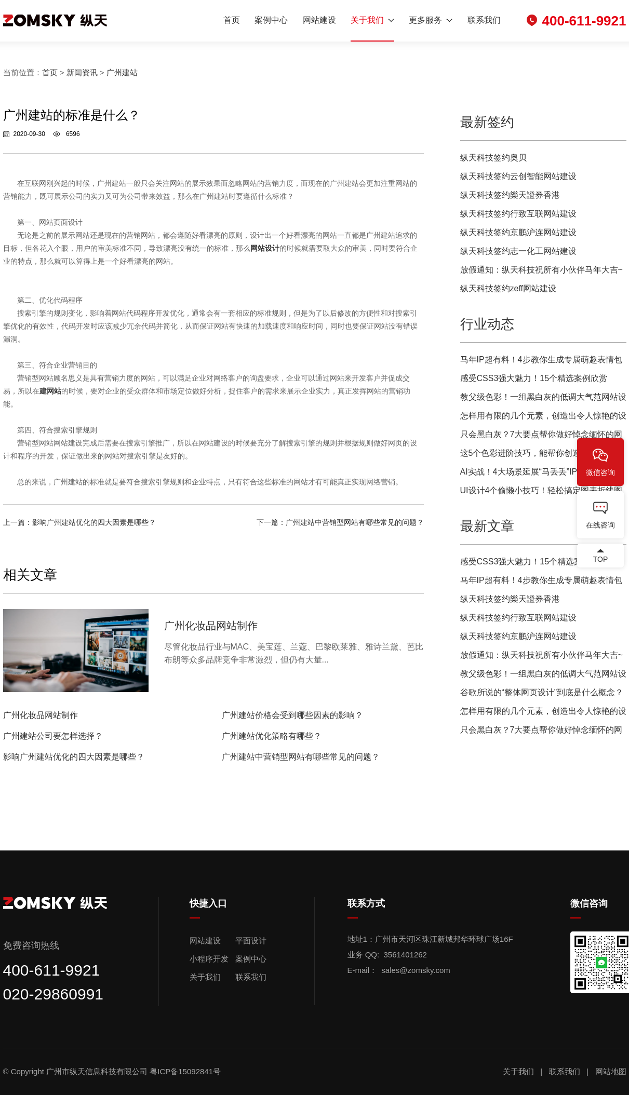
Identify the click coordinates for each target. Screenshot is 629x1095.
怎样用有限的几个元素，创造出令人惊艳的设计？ (543, 418)
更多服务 (425, 20)
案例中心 (271, 20)
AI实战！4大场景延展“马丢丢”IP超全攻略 (535, 471)
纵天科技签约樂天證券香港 (510, 195)
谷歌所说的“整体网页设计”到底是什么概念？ (542, 692)
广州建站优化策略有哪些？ (272, 736)
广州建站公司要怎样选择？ (53, 736)
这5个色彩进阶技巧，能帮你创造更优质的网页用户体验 (541, 456)
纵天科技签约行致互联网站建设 (518, 213)
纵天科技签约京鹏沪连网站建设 (518, 232)
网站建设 (319, 20)
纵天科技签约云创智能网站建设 (518, 176)
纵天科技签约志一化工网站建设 (518, 251)
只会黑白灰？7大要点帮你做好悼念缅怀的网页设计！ (541, 437)
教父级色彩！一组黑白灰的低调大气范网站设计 (543, 400)
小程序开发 (209, 958)
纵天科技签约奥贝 (493, 157)
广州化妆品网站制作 (40, 715)
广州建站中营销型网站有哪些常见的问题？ (355, 522)
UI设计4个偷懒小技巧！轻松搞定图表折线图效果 (541, 493)
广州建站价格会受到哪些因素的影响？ (292, 715)
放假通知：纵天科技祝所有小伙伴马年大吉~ (541, 269)
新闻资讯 (82, 72)
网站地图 (610, 1071)
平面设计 (250, 940)
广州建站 (122, 72)
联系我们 (484, 20)
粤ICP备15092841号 (186, 1071)
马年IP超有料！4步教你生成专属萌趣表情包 (541, 359)
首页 (231, 20)
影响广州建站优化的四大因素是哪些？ (94, 522)
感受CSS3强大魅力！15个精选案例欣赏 (534, 378)
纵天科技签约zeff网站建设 (508, 288)
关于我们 (367, 20)
